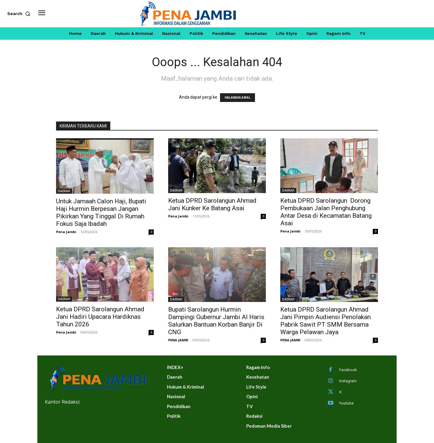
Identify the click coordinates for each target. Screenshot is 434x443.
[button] (20, 13)
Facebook (348, 370)
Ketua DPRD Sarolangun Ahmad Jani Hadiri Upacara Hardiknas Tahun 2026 (100, 317)
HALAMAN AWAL (237, 98)
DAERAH (64, 191)
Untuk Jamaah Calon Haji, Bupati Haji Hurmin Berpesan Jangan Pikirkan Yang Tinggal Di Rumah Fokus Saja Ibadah (101, 212)
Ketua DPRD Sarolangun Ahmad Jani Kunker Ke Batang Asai (212, 204)
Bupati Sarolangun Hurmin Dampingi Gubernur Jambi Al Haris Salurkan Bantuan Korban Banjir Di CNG (216, 321)
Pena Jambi (66, 231)
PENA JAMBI (178, 340)
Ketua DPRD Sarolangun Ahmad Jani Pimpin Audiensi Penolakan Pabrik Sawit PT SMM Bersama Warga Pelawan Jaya (325, 321)
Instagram (348, 381)
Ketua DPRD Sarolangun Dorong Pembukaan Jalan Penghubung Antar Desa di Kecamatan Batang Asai (326, 212)
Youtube (346, 403)
